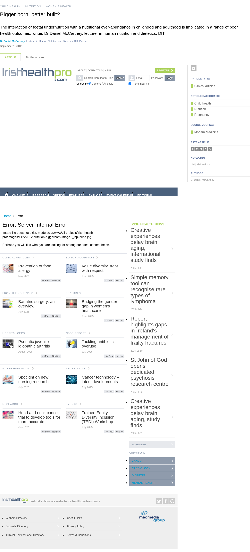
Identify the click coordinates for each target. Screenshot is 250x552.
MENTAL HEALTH (143, 482)
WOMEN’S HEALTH (58, 6)
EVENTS (71, 404)
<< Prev (46, 280)
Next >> (56, 280)
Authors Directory (16, 518)
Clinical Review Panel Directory (25, 535)
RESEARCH (40, 195)
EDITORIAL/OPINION (80, 257)
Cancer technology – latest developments (100, 379)
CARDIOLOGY (141, 468)
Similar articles (35, 57)
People (109, 83)
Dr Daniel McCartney (12, 41)
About (81, 70)
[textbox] (98, 78)
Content (96, 83)
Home (7, 216)
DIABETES (139, 475)
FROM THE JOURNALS (18, 293)
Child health (202, 103)
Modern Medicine (206, 132)
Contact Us (95, 70)
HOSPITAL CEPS (14, 333)
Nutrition (200, 109)
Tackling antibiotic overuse (98, 343)
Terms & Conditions (79, 535)
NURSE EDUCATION (16, 368)
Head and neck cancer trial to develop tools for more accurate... (39, 417)
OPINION (59, 195)
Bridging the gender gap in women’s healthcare (99, 306)
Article (10, 57)
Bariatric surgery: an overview (36, 303)
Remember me (141, 83)
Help (108, 70)
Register (163, 70)
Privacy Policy (75, 526)
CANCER (137, 460)
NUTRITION (33, 6)
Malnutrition (203, 164)
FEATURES (77, 195)
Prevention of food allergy (34, 268)
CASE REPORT (76, 333)
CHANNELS (20, 195)
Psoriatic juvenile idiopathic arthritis (34, 343)
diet (193, 164)
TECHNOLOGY (76, 368)
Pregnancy (201, 114)
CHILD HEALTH (10, 6)
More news (139, 444)
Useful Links (74, 518)
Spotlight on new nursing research (33, 379)
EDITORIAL (145, 195)
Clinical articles (204, 86)
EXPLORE (95, 195)
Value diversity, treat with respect (100, 268)
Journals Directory (17, 526)
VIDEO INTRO (14, 203)
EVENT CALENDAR (119, 195)
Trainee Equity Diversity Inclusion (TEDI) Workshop (98, 417)
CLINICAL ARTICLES (16, 257)
